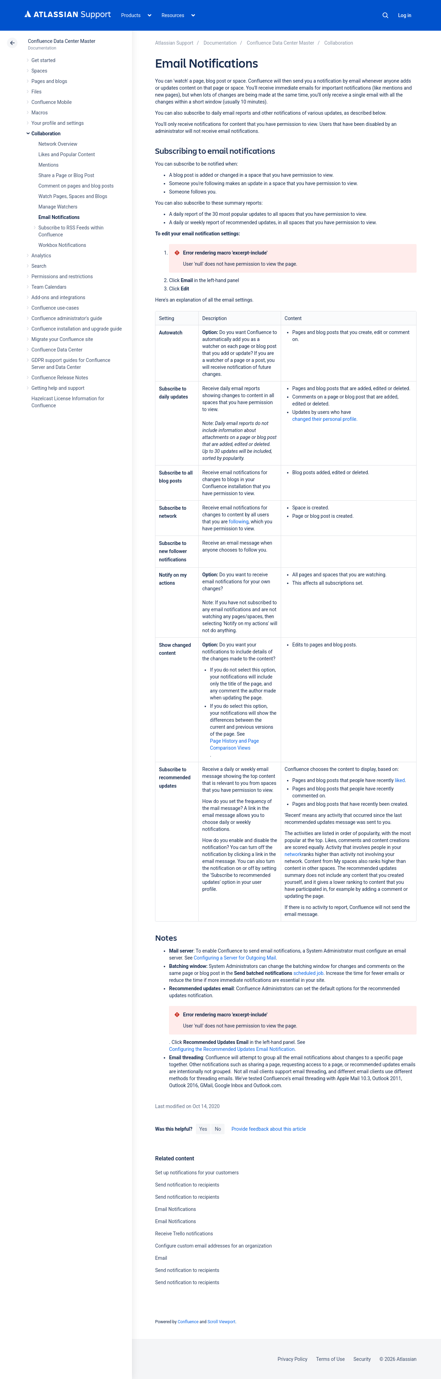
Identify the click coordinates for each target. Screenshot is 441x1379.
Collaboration (45, 133)
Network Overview (57, 144)
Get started (43, 60)
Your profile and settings (57, 123)
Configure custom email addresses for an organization (213, 1246)
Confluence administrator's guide (66, 318)
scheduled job (308, 973)
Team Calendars (48, 287)
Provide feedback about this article (268, 1129)
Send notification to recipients (187, 1185)
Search (385, 15)
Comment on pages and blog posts (76, 186)
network (293, 854)
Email (161, 1258)
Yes (203, 1129)
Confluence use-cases (55, 308)
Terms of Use (330, 1359)
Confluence (188, 1321)
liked (400, 780)
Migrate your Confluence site (62, 339)
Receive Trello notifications (184, 1233)
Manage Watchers (58, 207)
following (239, 521)
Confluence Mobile (51, 102)
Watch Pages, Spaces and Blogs (72, 196)
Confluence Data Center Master (61, 41)
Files (36, 91)
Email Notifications (59, 217)
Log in (404, 15)
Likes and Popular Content (66, 154)
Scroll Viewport (221, 1321)
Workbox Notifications (62, 245)
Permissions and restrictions (62, 276)
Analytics (41, 255)
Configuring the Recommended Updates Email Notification (231, 1049)
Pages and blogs (49, 81)
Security (362, 1359)
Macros (39, 112)
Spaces (39, 71)
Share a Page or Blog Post (66, 175)
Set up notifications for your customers (196, 1172)
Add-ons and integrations (58, 297)
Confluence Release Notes (59, 377)
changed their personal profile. (325, 419)
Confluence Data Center (56, 350)
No (218, 1129)
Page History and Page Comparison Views (234, 744)
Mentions (48, 165)
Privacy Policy (292, 1359)
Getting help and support (57, 388)
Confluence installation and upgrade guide (76, 329)
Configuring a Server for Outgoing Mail (235, 958)
